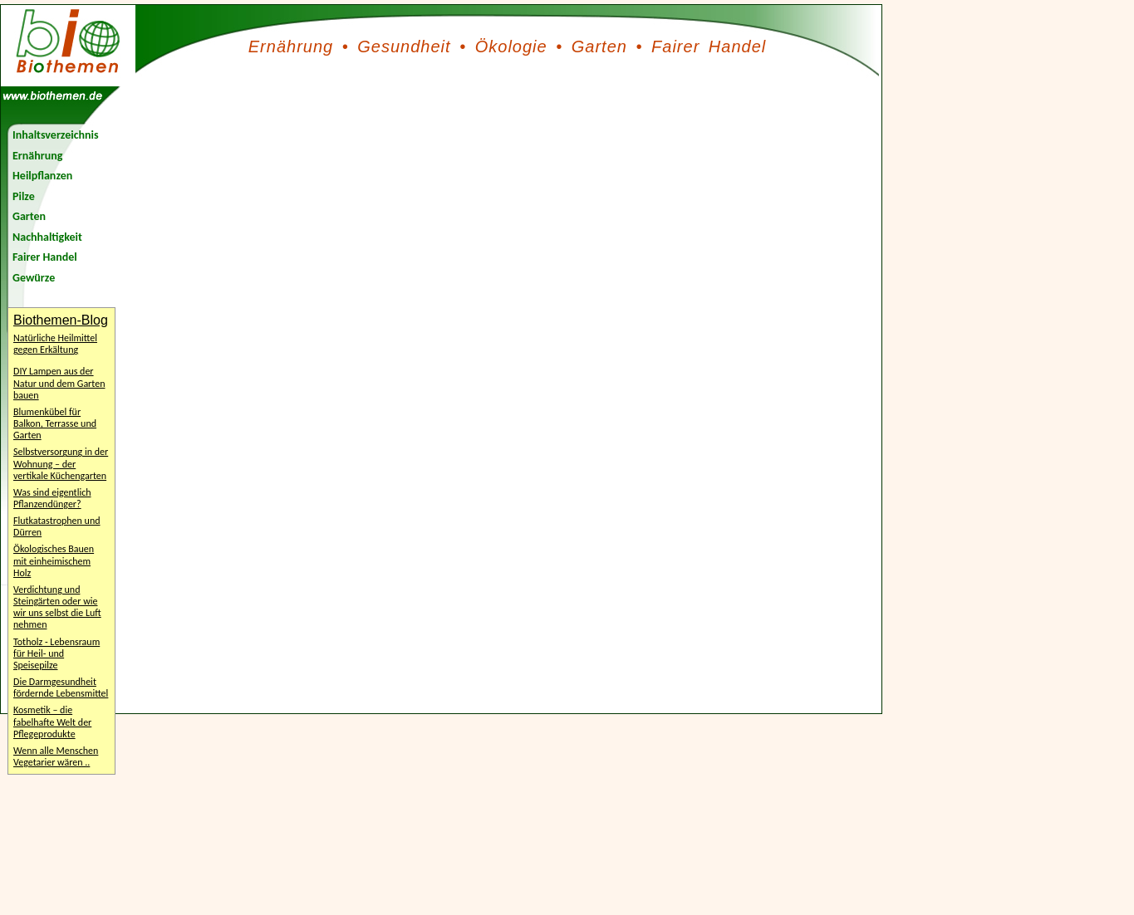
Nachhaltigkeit (47, 237)
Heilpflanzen (42, 176)
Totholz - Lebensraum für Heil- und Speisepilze (56, 653)
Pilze (23, 196)
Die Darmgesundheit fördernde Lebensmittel (60, 687)
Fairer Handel (708, 46)
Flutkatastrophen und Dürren (57, 526)
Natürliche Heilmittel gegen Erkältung (55, 343)
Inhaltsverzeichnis (55, 135)
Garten (599, 46)
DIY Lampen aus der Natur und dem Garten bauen (59, 382)
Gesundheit (403, 46)
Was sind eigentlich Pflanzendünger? (52, 498)
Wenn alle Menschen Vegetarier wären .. (55, 756)
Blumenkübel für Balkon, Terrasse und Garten (54, 423)
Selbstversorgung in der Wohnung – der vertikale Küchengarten (60, 463)
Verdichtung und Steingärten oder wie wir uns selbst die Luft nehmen (57, 607)
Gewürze (33, 278)
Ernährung (290, 46)
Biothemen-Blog (60, 320)
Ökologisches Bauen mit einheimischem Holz (53, 560)
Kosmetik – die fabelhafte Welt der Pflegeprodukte (52, 721)
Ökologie (511, 46)
